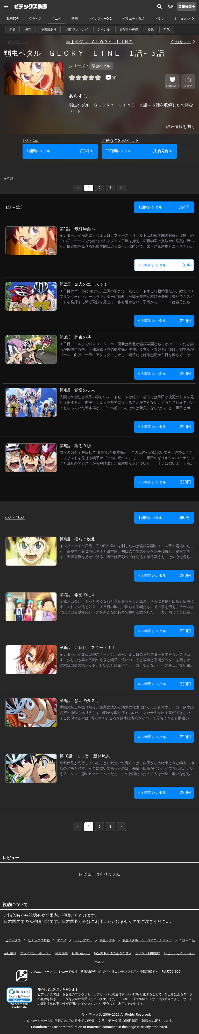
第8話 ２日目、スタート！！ (88, 647)
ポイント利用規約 (147, 953)
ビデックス (13, 940)
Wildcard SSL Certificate (19, 1005)
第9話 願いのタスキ (79, 700)
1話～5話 (31, 140)
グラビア (35, 18)
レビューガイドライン (179, 953)
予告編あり (48, 29)
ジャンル (103, 29)
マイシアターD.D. (100, 18)
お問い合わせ (81, 953)
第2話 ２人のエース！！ (84, 284)
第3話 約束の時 (75, 337)
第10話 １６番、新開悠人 (85, 756)
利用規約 (61, 953)
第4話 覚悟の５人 (77, 390)
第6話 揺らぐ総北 (77, 539)
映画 (75, 18)
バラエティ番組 (133, 18)
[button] (19, 995)
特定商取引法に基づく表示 (112, 953)
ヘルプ (99, 962)
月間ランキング (77, 29)
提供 (151, 29)
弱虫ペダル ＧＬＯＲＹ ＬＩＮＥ (99, 41)
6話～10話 (15, 517)
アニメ (56, 18)
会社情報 (10, 953)
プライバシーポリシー (35, 953)
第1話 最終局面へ (77, 228)
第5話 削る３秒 (75, 445)
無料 (28, 29)
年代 (167, 29)
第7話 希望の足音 (77, 594)
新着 (12, 29)
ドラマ (159, 18)
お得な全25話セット (120, 140)
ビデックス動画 (39, 940)
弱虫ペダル (107, 940)
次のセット (180, 41)
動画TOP (12, 18)
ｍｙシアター (83, 940)
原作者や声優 (128, 29)
